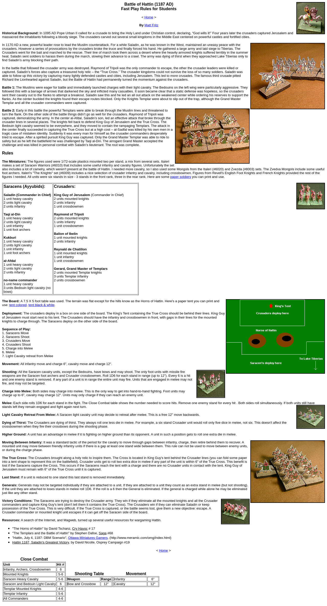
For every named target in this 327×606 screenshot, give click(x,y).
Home (148, 17)
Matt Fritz (151, 25)
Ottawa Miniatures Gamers (88, 538)
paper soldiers (180, 177)
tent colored (18, 305)
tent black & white (41, 305)
